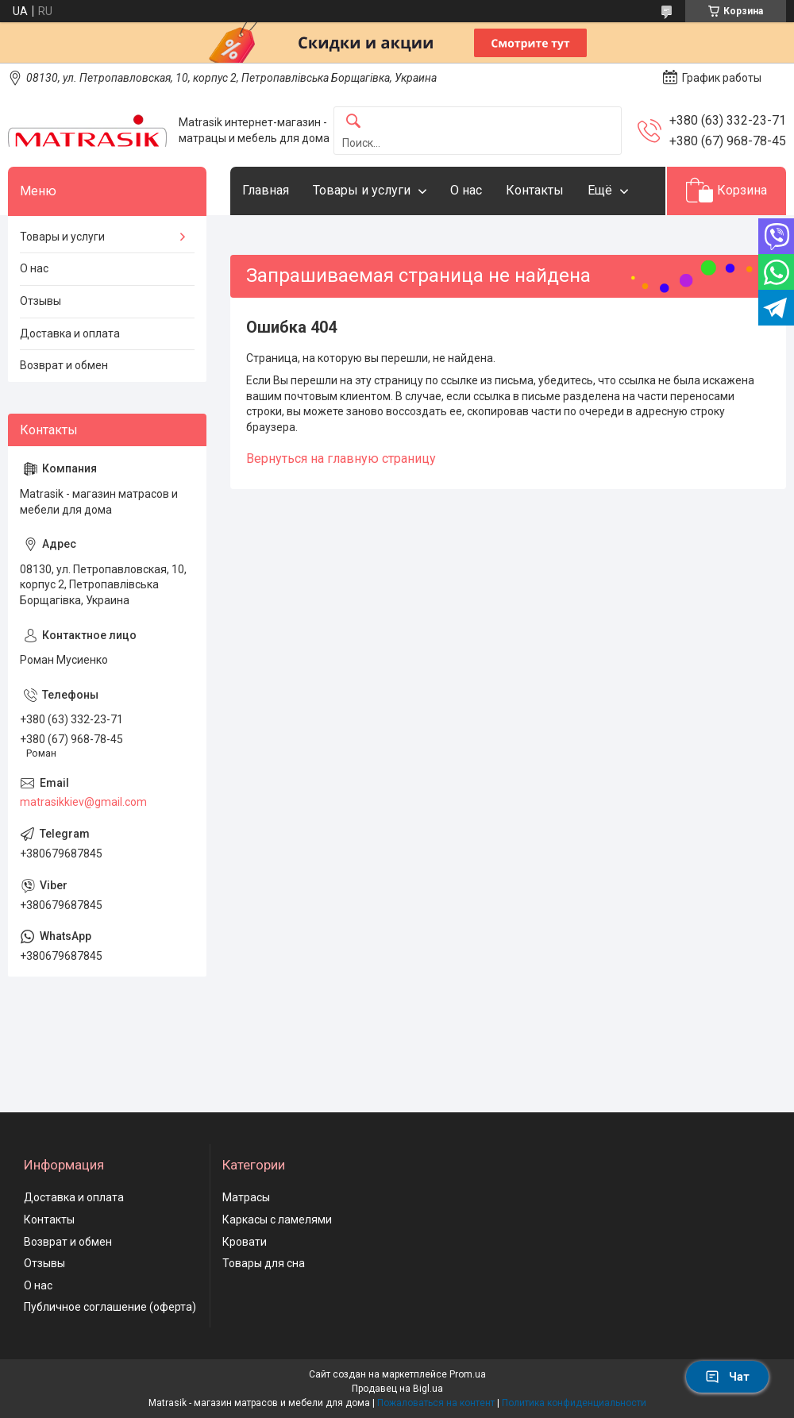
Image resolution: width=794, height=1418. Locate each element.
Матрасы (246, 1197)
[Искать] (353, 122)
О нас (466, 190)
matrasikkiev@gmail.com (83, 802)
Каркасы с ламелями (277, 1219)
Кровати (244, 1241)
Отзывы (40, 301)
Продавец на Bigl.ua (397, 1388)
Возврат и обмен (64, 365)
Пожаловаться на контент (436, 1402)
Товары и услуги (361, 190)
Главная (265, 190)
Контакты (535, 190)
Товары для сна (263, 1263)
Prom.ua (467, 1374)
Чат (727, 1377)
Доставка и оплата (70, 333)
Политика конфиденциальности (574, 1402)
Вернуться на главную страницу (341, 458)
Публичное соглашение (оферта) (110, 1306)
